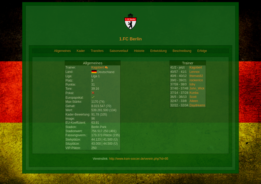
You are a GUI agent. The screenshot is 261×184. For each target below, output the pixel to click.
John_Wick (197, 88)
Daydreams (197, 105)
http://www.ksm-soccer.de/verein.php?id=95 (138, 158)
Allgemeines (62, 51)
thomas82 (196, 76)
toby (192, 84)
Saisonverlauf (119, 51)
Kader (81, 51)
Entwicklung (158, 51)
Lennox (195, 72)
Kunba (194, 93)
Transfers (97, 51)
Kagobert (98, 67)
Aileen (194, 101)
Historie (139, 51)
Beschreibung (182, 51)
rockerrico (196, 80)
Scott (193, 97)
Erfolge (202, 51)
